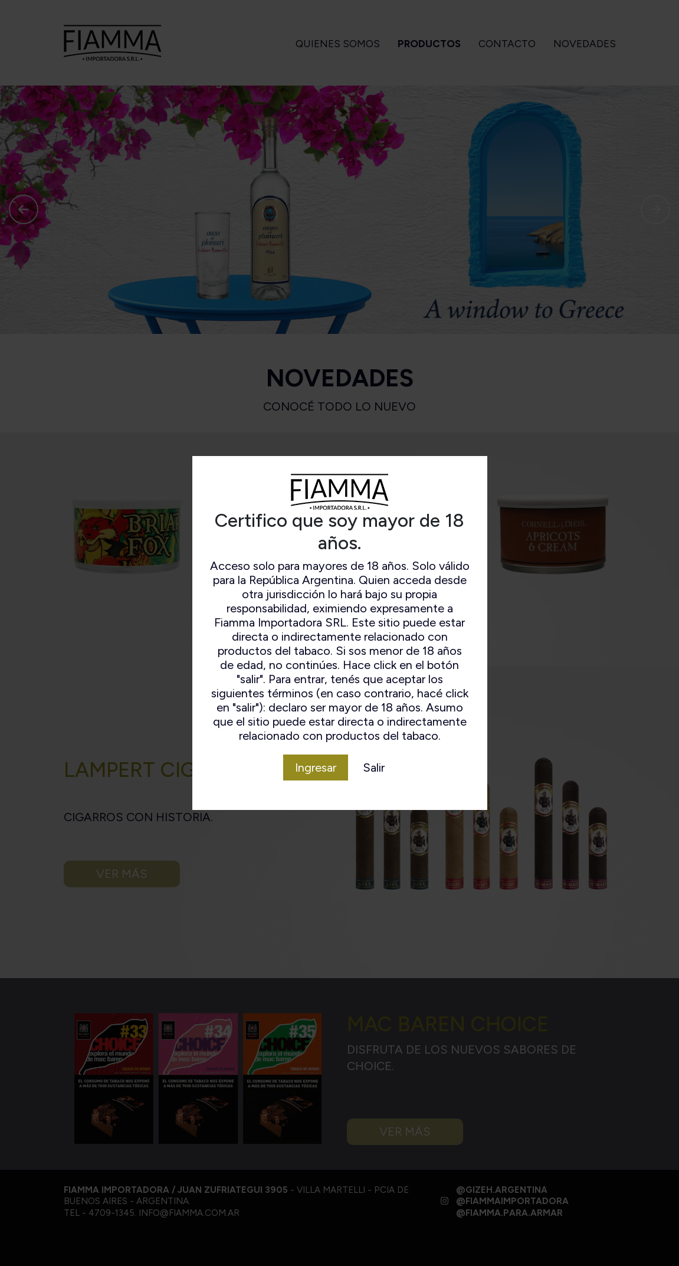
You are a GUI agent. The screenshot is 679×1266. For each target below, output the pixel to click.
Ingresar (315, 767)
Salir (374, 767)
